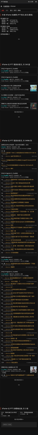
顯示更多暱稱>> (19, 419)
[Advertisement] (19, 50)
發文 (11, 10)
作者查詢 (6, 6)
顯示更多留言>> (19, 380)
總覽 (3, 10)
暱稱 (19, 10)
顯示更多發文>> (19, 112)
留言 (15, 10)
